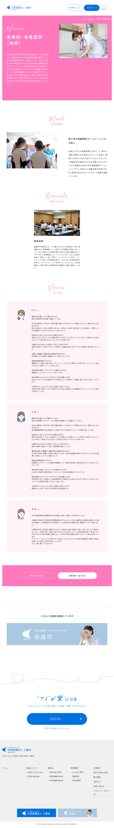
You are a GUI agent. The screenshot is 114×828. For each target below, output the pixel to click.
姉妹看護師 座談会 (56, 776)
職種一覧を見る (36, 575)
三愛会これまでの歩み (35, 772)
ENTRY (90, 8)
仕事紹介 (91, 19)
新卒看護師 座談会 (56, 780)
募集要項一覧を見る (77, 575)
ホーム (83, 19)
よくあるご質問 (77, 772)
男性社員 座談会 (56, 772)
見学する (73, 7)
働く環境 (96, 777)
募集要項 (75, 776)
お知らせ (97, 781)
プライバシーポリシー (102, 792)
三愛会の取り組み (33, 776)
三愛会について (31, 768)
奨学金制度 (76, 780)
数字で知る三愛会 (100, 772)
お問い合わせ (98, 786)
